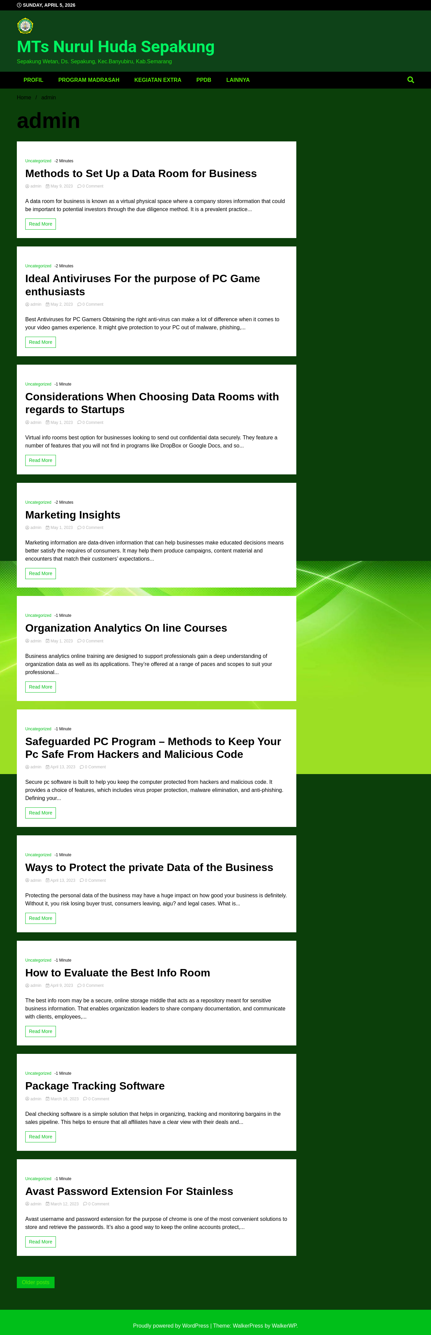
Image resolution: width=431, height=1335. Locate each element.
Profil (33, 80)
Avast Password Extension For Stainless (129, 1191)
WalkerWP (284, 1326)
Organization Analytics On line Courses (126, 628)
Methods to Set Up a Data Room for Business (141, 173)
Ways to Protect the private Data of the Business (149, 867)
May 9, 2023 (60, 186)
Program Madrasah (88, 80)
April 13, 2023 (61, 767)
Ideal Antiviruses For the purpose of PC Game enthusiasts (142, 284)
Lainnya (238, 80)
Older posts (35, 1282)
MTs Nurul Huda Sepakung (116, 46)
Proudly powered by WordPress (171, 1326)
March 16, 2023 (63, 1099)
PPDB (203, 80)
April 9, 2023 (60, 985)
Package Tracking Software (95, 1086)
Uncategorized (38, 161)
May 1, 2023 (60, 422)
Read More (40, 224)
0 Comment (92, 186)
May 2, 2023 (60, 304)
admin (33, 186)
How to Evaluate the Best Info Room (117, 973)
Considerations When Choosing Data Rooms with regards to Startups (152, 403)
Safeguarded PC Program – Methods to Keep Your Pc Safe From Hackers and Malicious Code (153, 747)
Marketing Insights (73, 515)
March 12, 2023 (63, 1204)
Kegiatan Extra (157, 80)
